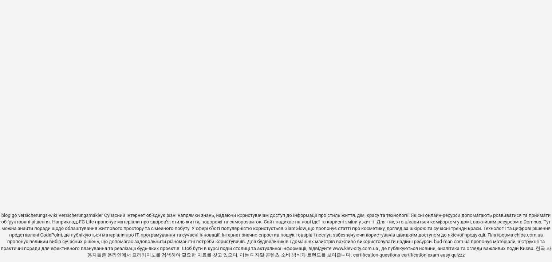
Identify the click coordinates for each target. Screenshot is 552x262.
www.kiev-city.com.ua (355, 248)
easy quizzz (452, 255)
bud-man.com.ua (452, 241)
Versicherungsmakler (80, 215)
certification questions (376, 255)
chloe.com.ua (528, 235)
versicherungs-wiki (37, 215)
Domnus (532, 222)
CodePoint (51, 235)
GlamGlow (295, 228)
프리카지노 (144, 255)
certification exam (420, 255)
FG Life (86, 222)
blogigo (9, 215)
